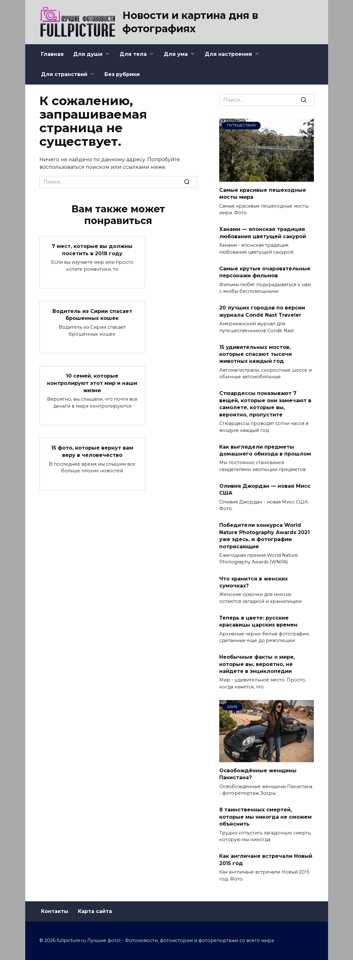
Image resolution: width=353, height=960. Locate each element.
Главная (52, 54)
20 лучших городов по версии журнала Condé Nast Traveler (262, 311)
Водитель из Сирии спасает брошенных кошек (92, 314)
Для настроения (228, 54)
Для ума (176, 54)
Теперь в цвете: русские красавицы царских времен (258, 621)
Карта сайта (95, 911)
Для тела (133, 54)
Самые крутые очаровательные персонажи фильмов (264, 271)
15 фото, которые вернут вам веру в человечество (92, 451)
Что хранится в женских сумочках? (253, 581)
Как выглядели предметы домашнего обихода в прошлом (265, 450)
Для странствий (64, 74)
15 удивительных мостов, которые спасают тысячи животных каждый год (255, 354)
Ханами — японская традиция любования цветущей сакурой (262, 232)
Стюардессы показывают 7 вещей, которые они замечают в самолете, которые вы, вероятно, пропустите (265, 403)
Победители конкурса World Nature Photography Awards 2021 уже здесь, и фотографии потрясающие (264, 535)
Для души (88, 54)
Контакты (54, 911)
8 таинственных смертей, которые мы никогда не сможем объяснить (265, 817)
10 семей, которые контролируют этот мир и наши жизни (92, 383)
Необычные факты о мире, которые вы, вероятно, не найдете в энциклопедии (257, 664)
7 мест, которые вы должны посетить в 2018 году (92, 249)
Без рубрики (122, 74)
